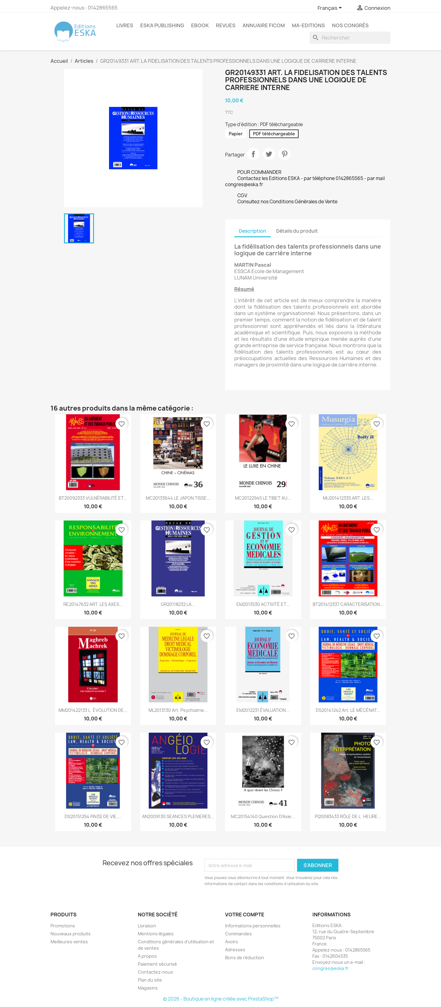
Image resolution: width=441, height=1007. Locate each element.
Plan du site (150, 980)
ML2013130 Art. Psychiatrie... (178, 710)
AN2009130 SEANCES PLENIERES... (178, 816)
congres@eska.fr (330, 968)
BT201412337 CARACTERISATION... (348, 604)
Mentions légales (156, 934)
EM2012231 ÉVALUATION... (262, 710)
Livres (124, 25)
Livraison (147, 926)
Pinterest (284, 154)
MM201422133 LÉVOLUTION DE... (92, 710)
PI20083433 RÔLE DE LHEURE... (348, 816)
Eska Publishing (162, 25)
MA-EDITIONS (308, 25)
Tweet (269, 154)
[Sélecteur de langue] (331, 8)
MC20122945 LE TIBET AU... (263, 498)
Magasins (148, 988)
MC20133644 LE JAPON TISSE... (178, 498)
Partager (253, 154)
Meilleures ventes (69, 942)
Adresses (235, 950)
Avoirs (231, 942)
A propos (147, 956)
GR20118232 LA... (178, 604)
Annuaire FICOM (264, 25)
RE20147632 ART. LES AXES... (93, 604)
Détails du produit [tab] (297, 231)
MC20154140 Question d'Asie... (263, 816)
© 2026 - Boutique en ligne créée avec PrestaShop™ (220, 999)
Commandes (238, 934)
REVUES (226, 25)
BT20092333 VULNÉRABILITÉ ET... (93, 498)
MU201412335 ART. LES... (348, 498)
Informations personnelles (253, 926)
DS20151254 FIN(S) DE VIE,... (93, 816)
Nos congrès (350, 25)
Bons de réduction (244, 957)
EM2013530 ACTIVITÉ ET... (263, 604)
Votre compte (244, 914)
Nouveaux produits (71, 934)
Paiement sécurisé (157, 964)
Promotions (63, 926)
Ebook (200, 25)
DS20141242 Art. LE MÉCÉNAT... (348, 710)
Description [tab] (252, 231)
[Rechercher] (350, 38)
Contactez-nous (155, 972)
